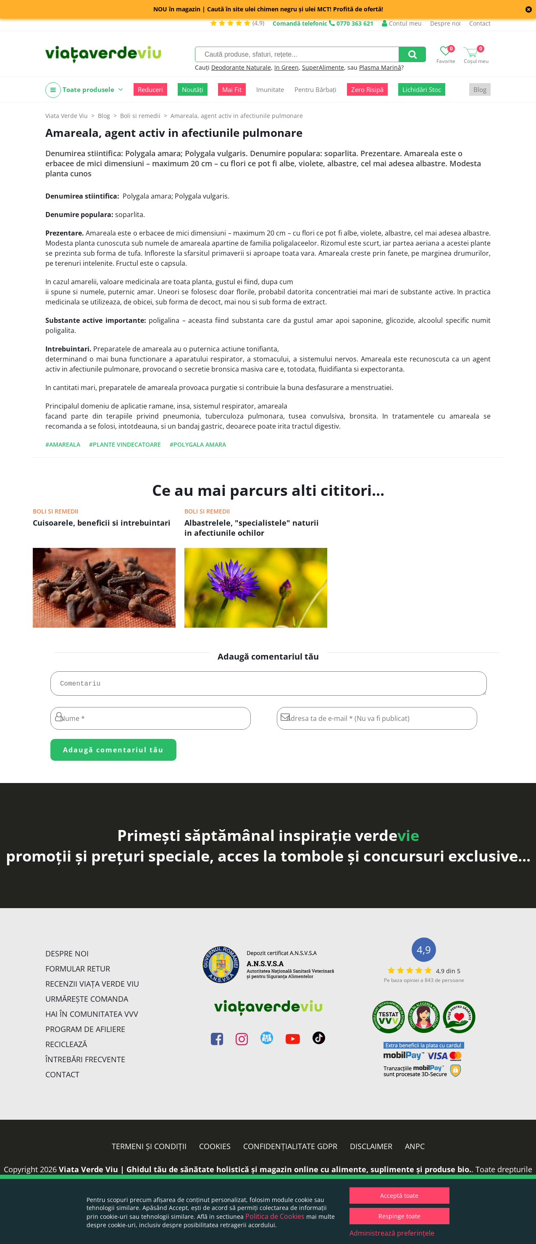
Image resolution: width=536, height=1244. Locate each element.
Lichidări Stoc (421, 89)
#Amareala (62, 444)
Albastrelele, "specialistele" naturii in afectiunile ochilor (251, 528)
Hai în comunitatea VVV (91, 1017)
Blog (479, 89)
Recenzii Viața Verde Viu (92, 987)
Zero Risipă (367, 89)
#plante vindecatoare (125, 444)
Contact (480, 23)
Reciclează (66, 1047)
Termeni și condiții (149, 1149)
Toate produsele (84, 90)
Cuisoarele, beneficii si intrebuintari (102, 523)
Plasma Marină (380, 67)
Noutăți (192, 89)
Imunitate (270, 89)
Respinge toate (399, 1216)
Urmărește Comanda (86, 1002)
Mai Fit (232, 89)
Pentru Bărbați (315, 89)
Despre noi (445, 23)
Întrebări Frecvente (85, 1063)
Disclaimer (371, 1149)
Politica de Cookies (275, 1216)
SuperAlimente (323, 67)
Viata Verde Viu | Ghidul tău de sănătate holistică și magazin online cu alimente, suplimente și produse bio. (265, 1173)
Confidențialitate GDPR (290, 1149)
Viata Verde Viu (66, 116)
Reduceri (150, 89)
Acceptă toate (399, 1195)
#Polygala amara (198, 444)
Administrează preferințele (391, 1233)
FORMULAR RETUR (77, 972)
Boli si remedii (55, 511)
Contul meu (402, 23)
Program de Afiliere (85, 1032)
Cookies (215, 1149)
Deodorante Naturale (241, 67)
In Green (286, 67)
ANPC (415, 1149)
